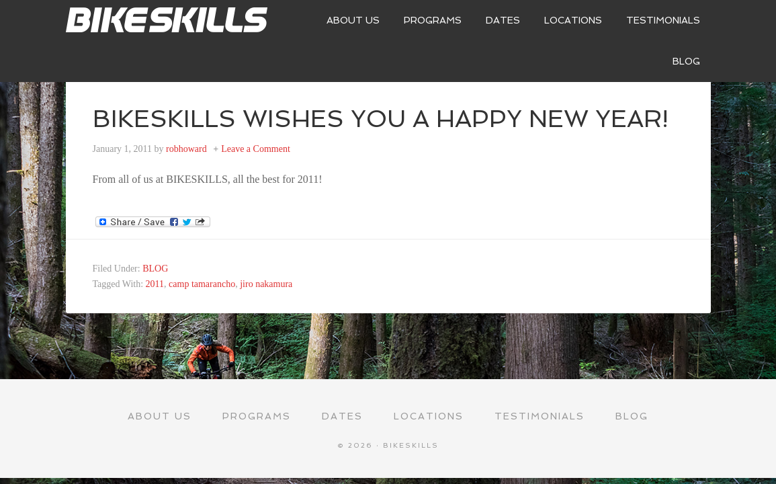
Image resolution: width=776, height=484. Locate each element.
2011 (155, 284)
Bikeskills (166, 20)
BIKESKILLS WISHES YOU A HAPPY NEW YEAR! (381, 118)
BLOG (155, 269)
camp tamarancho (202, 284)
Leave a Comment (255, 149)
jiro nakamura (266, 284)
